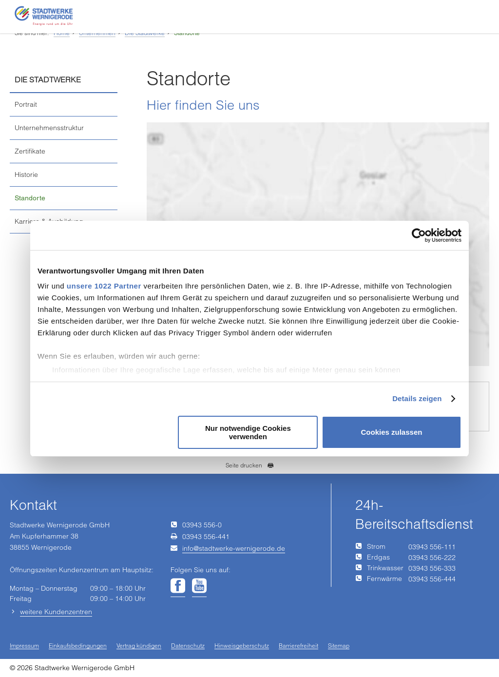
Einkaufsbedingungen (78, 646)
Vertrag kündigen (138, 646)
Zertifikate (30, 151)
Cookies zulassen (391, 432)
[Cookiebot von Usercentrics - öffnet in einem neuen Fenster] (418, 235)
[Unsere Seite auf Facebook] (178, 586)
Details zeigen (416, 398)
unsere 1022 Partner (104, 286)
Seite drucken (250, 465)
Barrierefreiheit (298, 646)
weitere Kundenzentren (56, 611)
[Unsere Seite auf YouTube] (199, 586)
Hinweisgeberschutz (241, 646)
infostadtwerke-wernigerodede (233, 548)
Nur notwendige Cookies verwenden (248, 432)
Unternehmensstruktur (49, 127)
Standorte (187, 33)
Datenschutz (188, 646)
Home (62, 33)
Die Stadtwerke (145, 33)
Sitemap (338, 646)
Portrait (26, 104)
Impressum (24, 646)
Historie (26, 174)
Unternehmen (97, 33)
